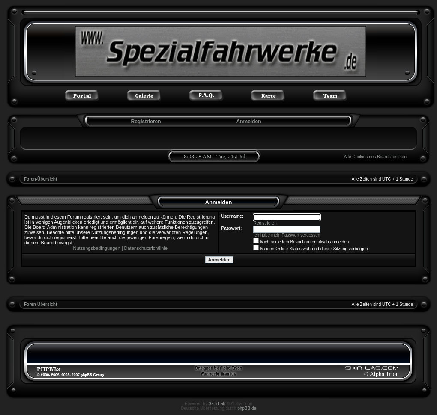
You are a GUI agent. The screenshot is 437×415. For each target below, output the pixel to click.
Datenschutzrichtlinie (146, 248)
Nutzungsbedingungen (96, 248)
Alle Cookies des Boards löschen (375, 156)
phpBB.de (246, 408)
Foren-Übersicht (40, 179)
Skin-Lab (217, 403)
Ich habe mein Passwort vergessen (287, 235)
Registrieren (145, 121)
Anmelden (248, 121)
